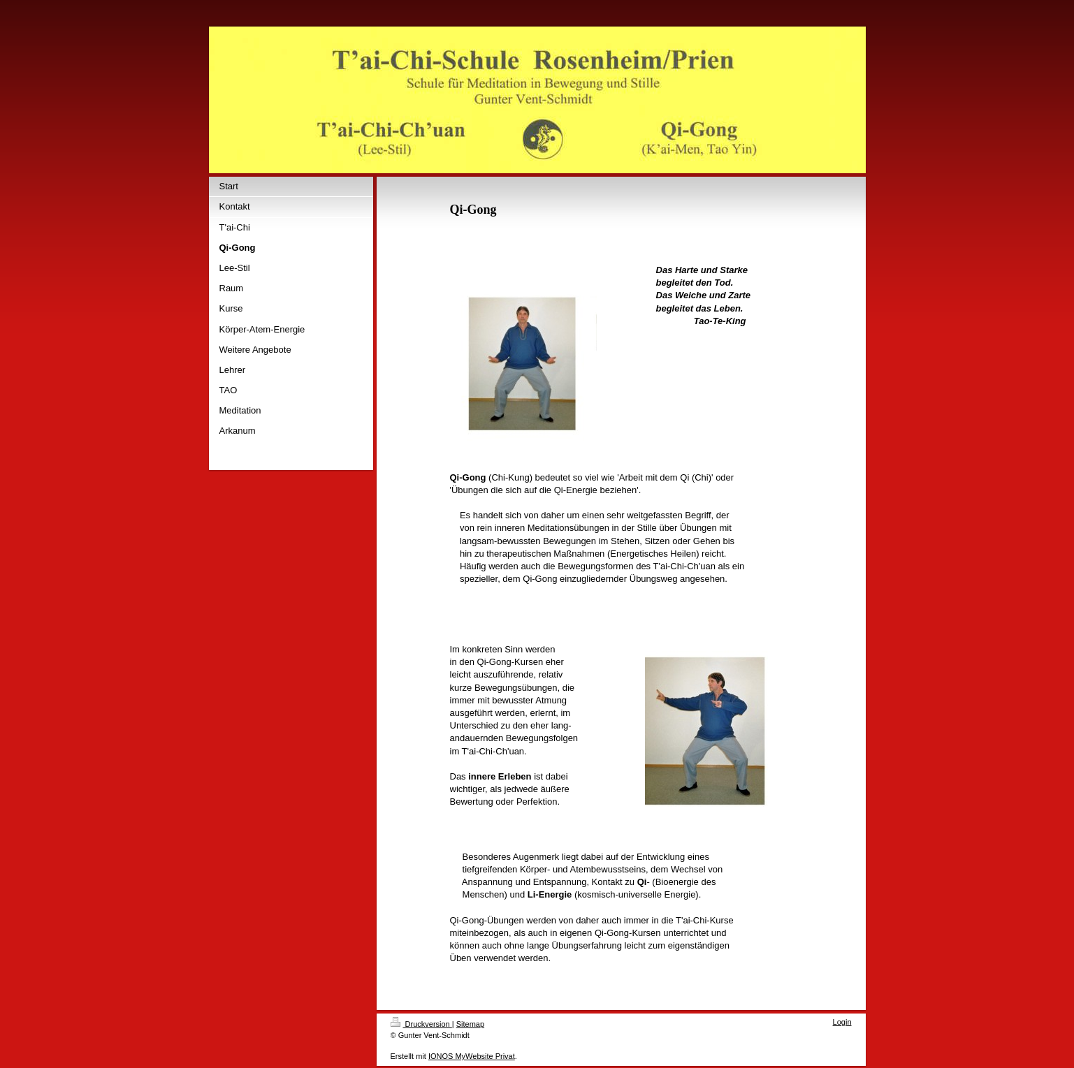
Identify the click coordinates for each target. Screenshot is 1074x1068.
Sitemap (470, 1024)
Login (842, 1022)
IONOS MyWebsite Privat (471, 1056)
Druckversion (421, 1024)
